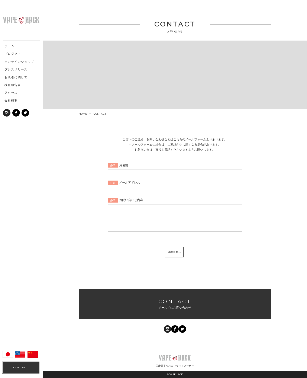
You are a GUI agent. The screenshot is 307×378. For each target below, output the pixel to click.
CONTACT (20, 367)
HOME (83, 113)
